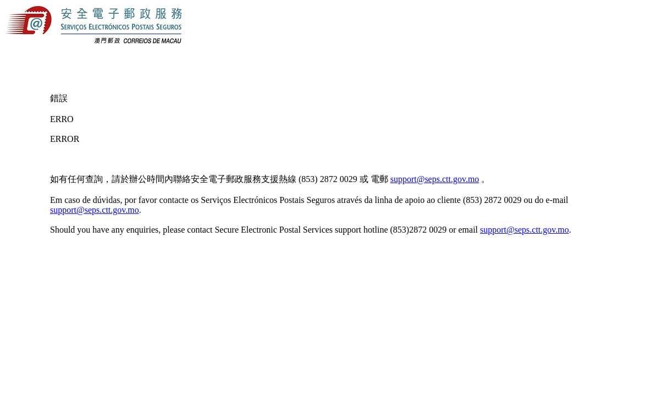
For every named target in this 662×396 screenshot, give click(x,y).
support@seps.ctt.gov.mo (434, 179)
